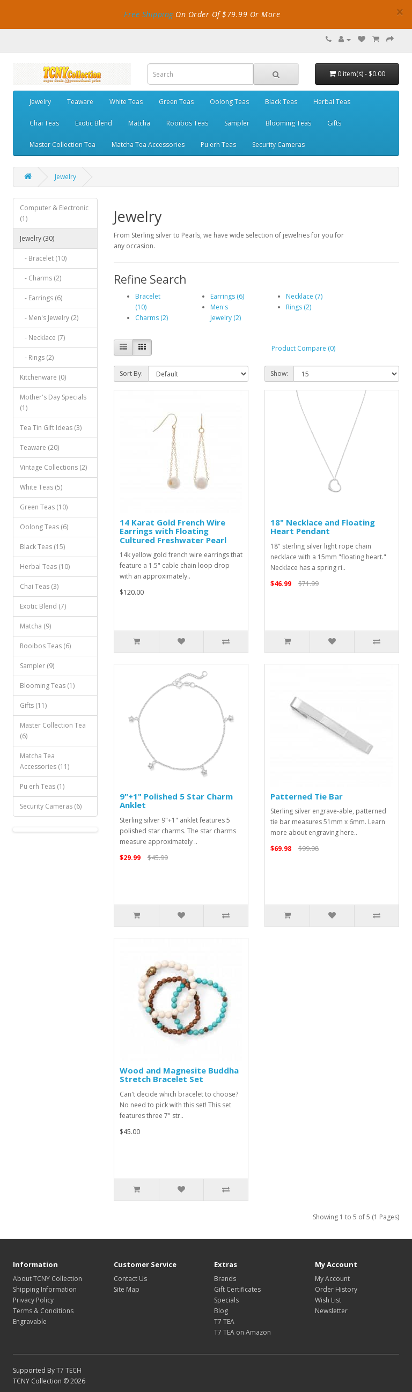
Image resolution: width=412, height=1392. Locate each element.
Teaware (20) (39, 447)
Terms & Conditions (43, 1310)
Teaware (80, 101)
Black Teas (281, 101)
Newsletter (331, 1310)
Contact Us (130, 1278)
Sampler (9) (37, 665)
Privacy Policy (33, 1300)
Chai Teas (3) (39, 586)
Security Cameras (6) (51, 806)
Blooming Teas (288, 123)
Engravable (30, 1321)
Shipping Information (45, 1289)
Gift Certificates (237, 1289)
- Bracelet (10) (43, 258)
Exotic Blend (93, 123)
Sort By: (131, 373)
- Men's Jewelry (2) (49, 317)
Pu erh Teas (218, 144)
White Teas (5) (41, 487)
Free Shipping (148, 14)
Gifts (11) (33, 705)
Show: (279, 373)
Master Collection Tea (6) (53, 731)
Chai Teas (44, 123)
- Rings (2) (37, 357)
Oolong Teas (229, 101)
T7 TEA (224, 1321)
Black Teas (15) (42, 546)
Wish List (328, 1300)
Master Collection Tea (62, 144)
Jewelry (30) (37, 238)
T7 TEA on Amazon (242, 1332)
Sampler (236, 123)
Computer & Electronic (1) (54, 213)
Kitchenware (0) (43, 377)
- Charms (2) (40, 278)
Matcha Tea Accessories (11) (44, 761)
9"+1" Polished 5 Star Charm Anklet (176, 801)
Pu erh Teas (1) (42, 786)
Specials (226, 1300)
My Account (332, 1278)
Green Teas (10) (44, 507)
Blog (221, 1310)
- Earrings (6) (41, 297)
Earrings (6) (227, 296)
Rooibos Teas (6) (45, 645)
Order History (336, 1289)
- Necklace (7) (42, 337)
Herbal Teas (331, 101)
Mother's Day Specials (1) (53, 402)
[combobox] (200, 74)
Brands (225, 1278)
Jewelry (40, 101)
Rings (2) (298, 307)
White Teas (126, 101)
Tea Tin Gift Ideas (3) (51, 427)
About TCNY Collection (47, 1278)
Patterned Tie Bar (306, 796)
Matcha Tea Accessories (148, 144)
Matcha (139, 123)
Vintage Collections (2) (53, 467)
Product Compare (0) (303, 348)
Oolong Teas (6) (44, 526)
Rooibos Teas (187, 123)
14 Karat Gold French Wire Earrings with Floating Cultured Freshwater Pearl (173, 531)
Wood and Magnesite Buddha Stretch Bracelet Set (179, 1075)
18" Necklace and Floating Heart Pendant (322, 527)
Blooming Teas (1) (47, 685)
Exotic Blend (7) (43, 606)
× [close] (400, 12)
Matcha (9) (35, 626)
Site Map (126, 1289)
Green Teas (176, 101)
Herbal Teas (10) (45, 566)
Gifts (334, 123)
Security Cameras (278, 144)
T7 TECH (69, 1370)
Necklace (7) (304, 296)
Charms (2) (151, 317)
